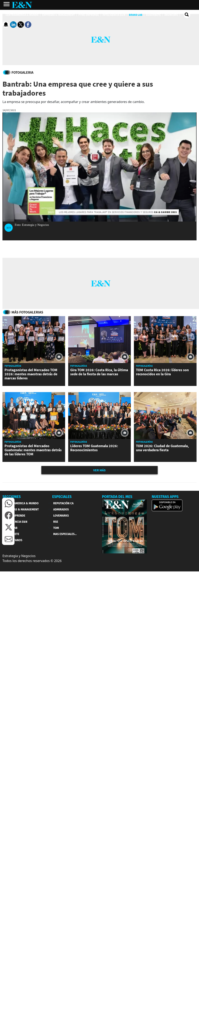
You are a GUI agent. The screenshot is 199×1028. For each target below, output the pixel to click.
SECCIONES (11, 496)
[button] (8, 503)
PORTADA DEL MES (117, 496)
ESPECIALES (62, 496)
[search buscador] (187, 14)
